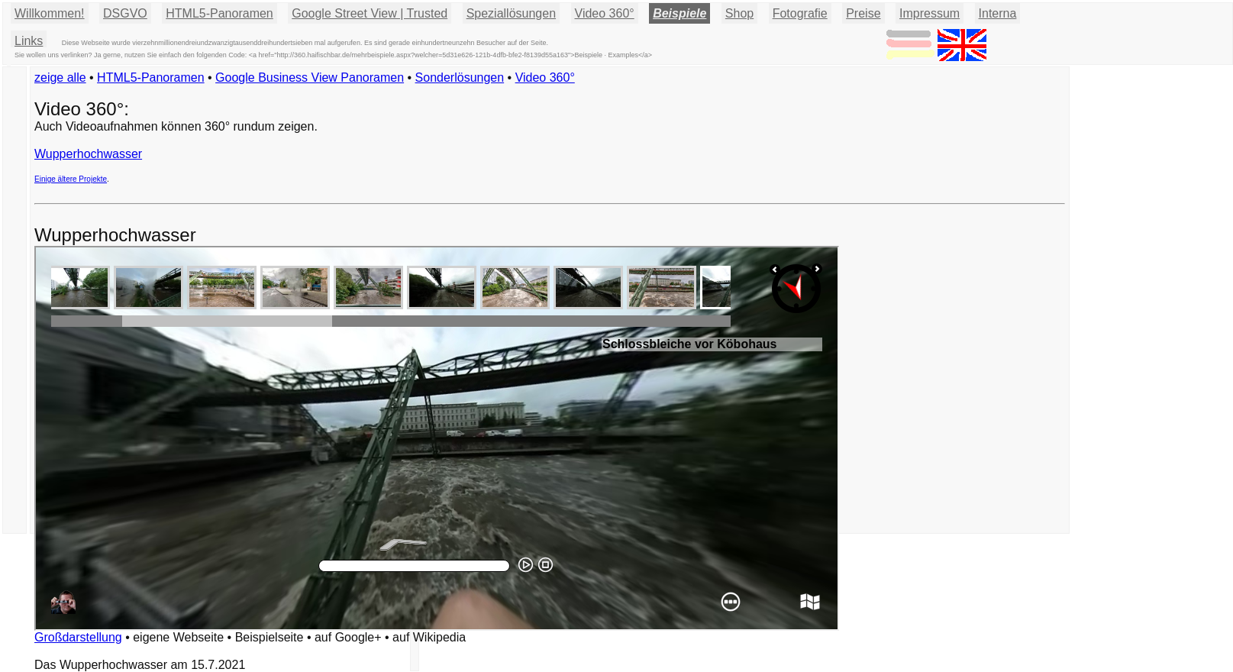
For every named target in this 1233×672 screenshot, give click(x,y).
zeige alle (60, 77)
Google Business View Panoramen (309, 77)
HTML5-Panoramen (219, 13)
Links (29, 40)
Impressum (929, 13)
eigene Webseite (178, 637)
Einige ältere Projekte (70, 179)
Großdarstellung (78, 637)
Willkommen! (50, 13)
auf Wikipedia (429, 637)
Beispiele (679, 13)
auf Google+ (348, 637)
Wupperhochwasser (88, 153)
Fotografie (800, 13)
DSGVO (125, 13)
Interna (998, 13)
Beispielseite (269, 637)
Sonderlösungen (460, 77)
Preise (863, 13)
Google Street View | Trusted (369, 13)
